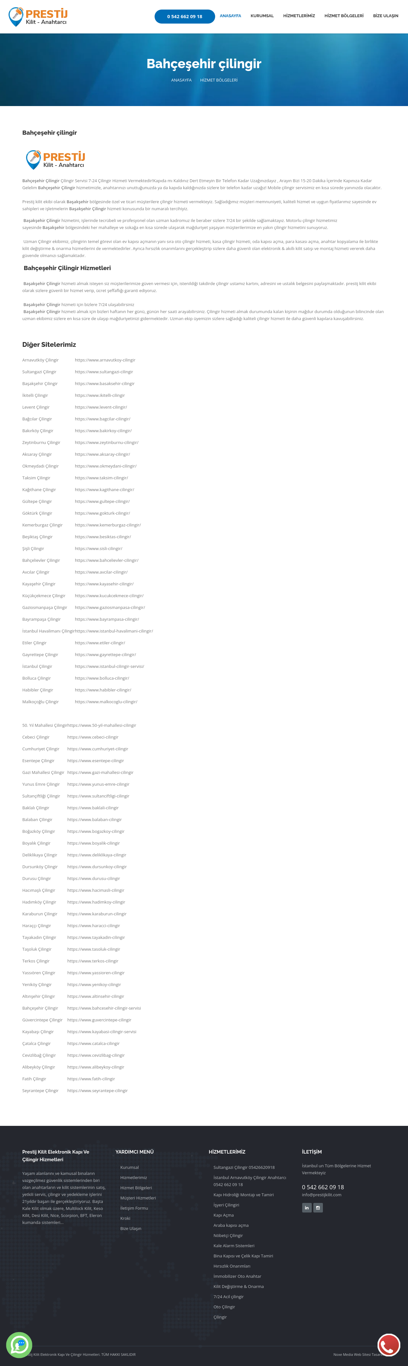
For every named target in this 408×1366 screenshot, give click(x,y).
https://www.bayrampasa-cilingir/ (107, 619)
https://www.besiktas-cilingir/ (103, 537)
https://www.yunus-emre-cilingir (98, 784)
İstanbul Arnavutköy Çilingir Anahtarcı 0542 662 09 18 (250, 1181)
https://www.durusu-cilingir (93, 878)
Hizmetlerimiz (133, 1177)
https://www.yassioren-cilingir (96, 973)
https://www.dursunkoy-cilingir (97, 866)
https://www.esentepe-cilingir (95, 760)
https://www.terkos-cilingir (92, 961)
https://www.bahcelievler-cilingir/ (107, 560)
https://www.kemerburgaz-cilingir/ (108, 525)
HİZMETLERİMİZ (299, 15)
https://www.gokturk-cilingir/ (102, 513)
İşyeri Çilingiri (226, 1205)
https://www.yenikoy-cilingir (94, 984)
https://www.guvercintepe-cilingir (99, 1020)
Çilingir (220, 1317)
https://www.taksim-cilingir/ (101, 478)
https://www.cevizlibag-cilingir (96, 1055)
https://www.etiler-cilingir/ (100, 643)
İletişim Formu (134, 1208)
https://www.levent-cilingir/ (101, 407)
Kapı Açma (224, 1215)
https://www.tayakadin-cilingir (96, 937)
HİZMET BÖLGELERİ (343, 15)
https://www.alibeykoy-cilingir (95, 1067)
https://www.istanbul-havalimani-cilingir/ (114, 631)
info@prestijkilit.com (322, 1195)
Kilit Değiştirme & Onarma (239, 1286)
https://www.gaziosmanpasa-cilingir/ (110, 607)
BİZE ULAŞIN (385, 15)
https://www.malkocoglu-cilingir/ (106, 701)
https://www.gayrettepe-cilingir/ (105, 654)
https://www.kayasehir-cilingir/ (104, 584)
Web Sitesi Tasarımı (369, 1354)
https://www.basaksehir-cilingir (105, 383)
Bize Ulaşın (131, 1228)
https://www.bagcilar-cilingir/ (102, 419)
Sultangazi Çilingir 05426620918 (244, 1167)
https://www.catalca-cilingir (93, 1043)
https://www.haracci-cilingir (93, 925)
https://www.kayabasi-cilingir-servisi (101, 1031)
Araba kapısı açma (231, 1225)
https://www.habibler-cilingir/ (103, 690)
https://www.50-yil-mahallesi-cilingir (101, 725)
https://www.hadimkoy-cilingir (96, 902)
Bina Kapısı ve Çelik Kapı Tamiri (243, 1256)
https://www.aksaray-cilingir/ (102, 454)
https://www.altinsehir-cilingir (95, 996)
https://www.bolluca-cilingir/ (102, 678)
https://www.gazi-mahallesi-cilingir (100, 772)
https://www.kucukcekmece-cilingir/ (109, 595)
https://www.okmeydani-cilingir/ (106, 466)
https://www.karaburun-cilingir (97, 914)
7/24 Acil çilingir (229, 1296)
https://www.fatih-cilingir (91, 1079)
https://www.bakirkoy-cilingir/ (103, 430)
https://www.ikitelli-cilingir (100, 395)
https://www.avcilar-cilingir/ (101, 572)
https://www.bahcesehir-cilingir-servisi (104, 1008)
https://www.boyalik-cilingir (93, 843)
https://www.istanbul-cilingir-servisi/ (109, 666)
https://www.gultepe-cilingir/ (102, 501)
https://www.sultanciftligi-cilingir (98, 796)
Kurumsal (129, 1167)
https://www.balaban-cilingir (94, 819)
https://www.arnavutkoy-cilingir (105, 360)
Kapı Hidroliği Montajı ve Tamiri (244, 1195)
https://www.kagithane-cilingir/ (104, 489)
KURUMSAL (262, 15)
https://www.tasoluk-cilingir (93, 949)
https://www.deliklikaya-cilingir (96, 855)
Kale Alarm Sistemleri (234, 1245)
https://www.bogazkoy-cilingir (95, 831)
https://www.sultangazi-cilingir (104, 372)
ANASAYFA (230, 15)
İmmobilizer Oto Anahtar (237, 1276)
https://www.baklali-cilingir (93, 808)
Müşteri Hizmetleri (138, 1198)
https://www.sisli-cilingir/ (98, 548)
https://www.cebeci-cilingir (92, 737)
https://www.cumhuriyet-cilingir (97, 749)
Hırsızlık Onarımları (232, 1266)
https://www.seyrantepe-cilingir (97, 1090)
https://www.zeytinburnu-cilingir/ (107, 442)
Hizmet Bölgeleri (136, 1188)
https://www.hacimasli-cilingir (95, 890)
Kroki (125, 1218)
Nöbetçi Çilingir (228, 1235)
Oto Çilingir (224, 1307)
